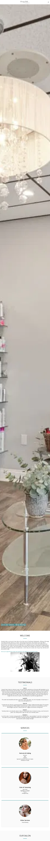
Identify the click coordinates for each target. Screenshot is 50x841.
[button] (1, 2)
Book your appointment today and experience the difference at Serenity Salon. (19, 651)
